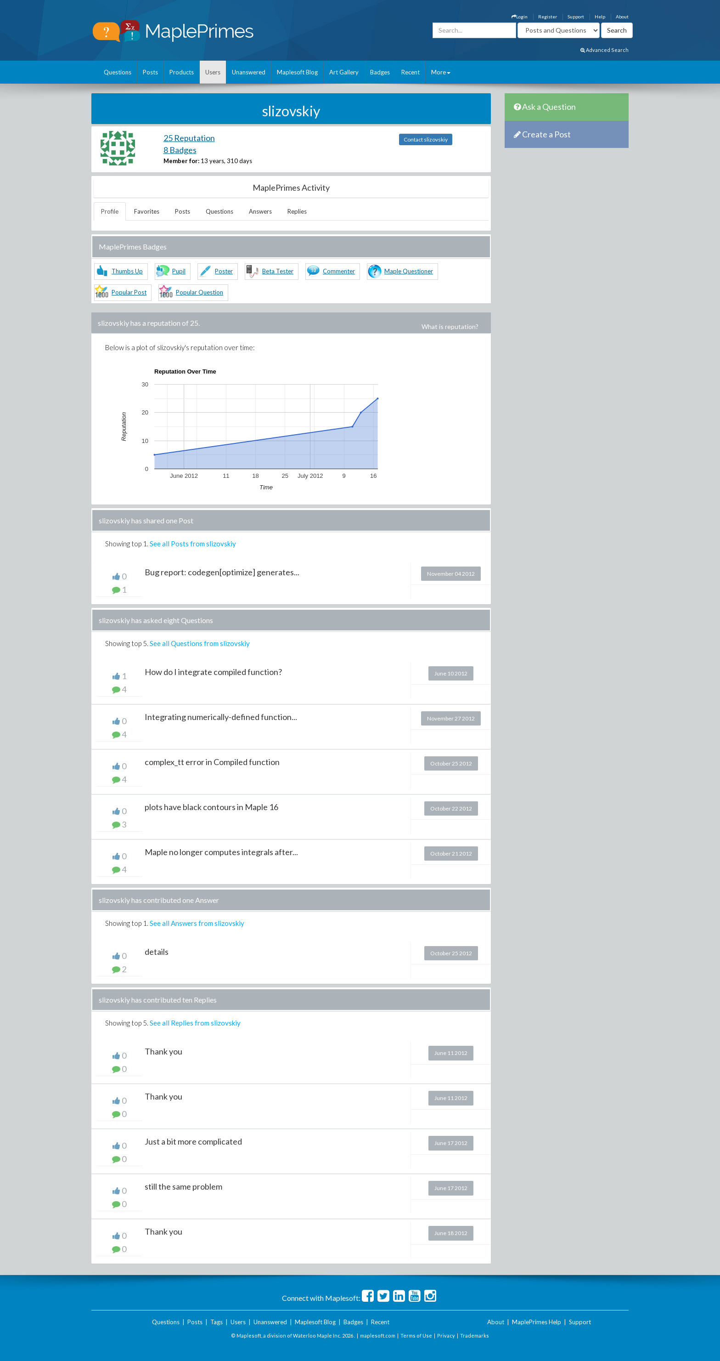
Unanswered (248, 72)
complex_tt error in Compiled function (212, 762)
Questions (117, 72)
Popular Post (129, 292)
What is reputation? (450, 326)
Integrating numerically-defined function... (221, 717)
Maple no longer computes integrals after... (221, 852)
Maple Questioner (408, 271)
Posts (150, 72)
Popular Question (199, 292)
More (440, 72)
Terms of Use (416, 1335)
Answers (260, 211)
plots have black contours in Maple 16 (211, 807)
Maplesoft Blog (297, 72)
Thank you (163, 1051)
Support (576, 16)
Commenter (339, 271)
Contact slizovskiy (426, 139)
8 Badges (180, 150)
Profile (109, 211)
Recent (410, 72)
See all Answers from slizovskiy (197, 923)
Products (181, 72)
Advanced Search (604, 50)
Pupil (179, 271)
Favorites (146, 211)
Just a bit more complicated (193, 1141)
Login (520, 16)
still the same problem (183, 1186)
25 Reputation (189, 138)
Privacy (446, 1335)
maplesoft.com (377, 1335)
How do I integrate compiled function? (213, 672)
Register (547, 16)
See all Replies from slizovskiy (195, 1023)
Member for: (181, 160)
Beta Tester (277, 271)
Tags (216, 1322)
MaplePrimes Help (536, 1322)
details (157, 952)
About (622, 16)
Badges (380, 72)
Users (212, 72)
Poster (224, 271)
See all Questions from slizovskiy (200, 643)
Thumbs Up (127, 271)
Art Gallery (344, 72)
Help (600, 16)
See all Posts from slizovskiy (193, 543)
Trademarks (474, 1335)
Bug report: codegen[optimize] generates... (222, 572)
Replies (297, 211)
